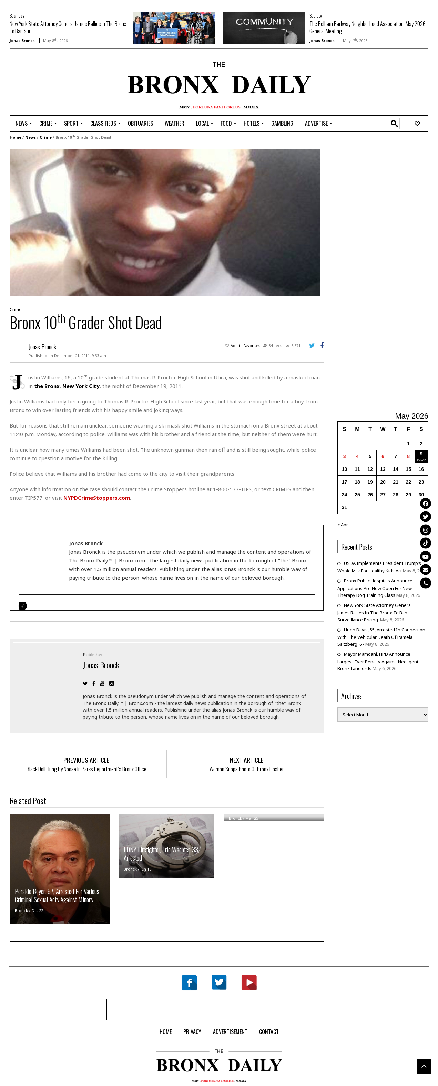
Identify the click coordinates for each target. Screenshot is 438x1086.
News (30, 137)
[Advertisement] (50, 83)
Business (17, 15)
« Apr (342, 524)
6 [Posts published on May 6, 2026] (382, 456)
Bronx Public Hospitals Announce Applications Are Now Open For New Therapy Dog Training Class (374, 588)
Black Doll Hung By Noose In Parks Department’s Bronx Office (86, 769)
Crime (46, 137)
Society (315, 15)
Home (15, 137)
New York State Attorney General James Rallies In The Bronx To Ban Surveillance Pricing (374, 612)
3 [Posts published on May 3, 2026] (344, 456)
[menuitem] (21, 123)
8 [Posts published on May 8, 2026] (408, 456)
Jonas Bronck (22, 40)
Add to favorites (246, 345)
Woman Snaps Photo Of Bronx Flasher (247, 769)
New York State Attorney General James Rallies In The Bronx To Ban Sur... (68, 27)
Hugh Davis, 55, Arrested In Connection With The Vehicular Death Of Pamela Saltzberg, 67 (381, 636)
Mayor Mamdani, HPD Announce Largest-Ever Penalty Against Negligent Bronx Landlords (377, 661)
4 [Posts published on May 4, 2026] (357, 456)
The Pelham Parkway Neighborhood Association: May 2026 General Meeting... (367, 27)
